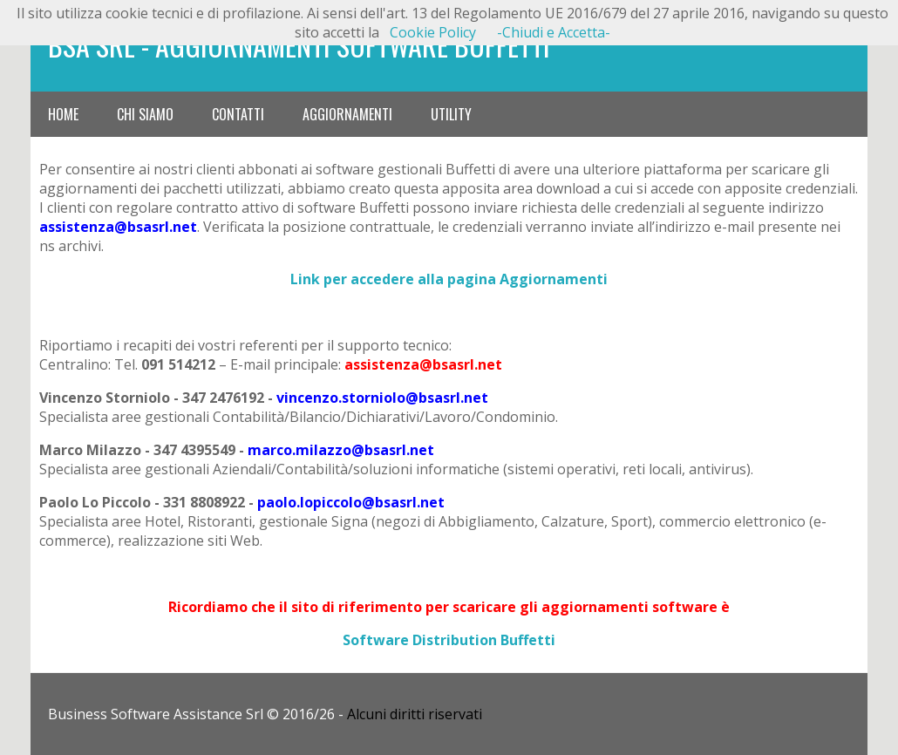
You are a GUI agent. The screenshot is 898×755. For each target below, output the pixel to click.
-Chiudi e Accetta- (553, 32)
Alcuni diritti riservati (414, 714)
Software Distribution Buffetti (449, 640)
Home (63, 114)
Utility (451, 114)
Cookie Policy (433, 32)
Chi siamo (145, 114)
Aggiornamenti (347, 114)
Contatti (238, 114)
